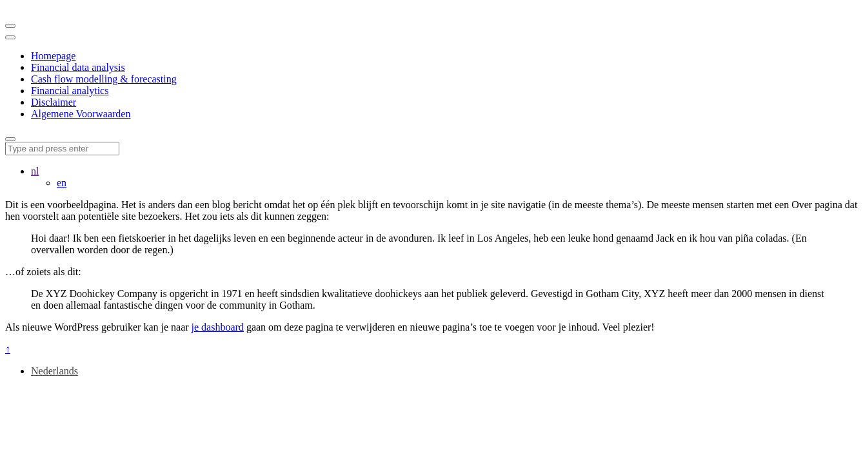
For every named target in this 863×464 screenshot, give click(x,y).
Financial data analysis (78, 67)
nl (35, 171)
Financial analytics (69, 90)
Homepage (53, 55)
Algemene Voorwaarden (80, 113)
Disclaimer (53, 102)
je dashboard (218, 327)
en (61, 182)
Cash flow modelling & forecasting (104, 78)
